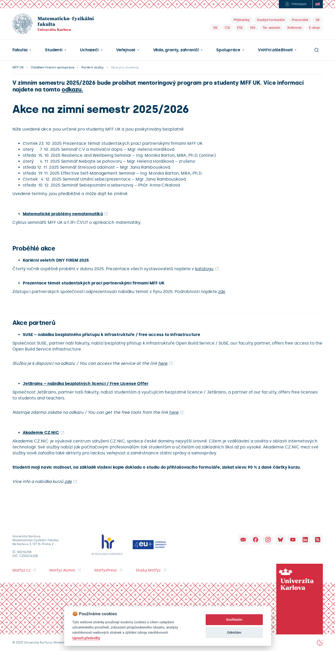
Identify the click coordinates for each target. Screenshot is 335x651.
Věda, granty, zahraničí (176, 50)
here (162, 363)
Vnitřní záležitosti (275, 50)
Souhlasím (234, 619)
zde (221, 291)
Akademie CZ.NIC (41, 432)
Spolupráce (228, 50)
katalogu (204, 268)
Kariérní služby (92, 67)
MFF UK (18, 67)
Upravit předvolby (86, 638)
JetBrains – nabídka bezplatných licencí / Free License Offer (86, 383)
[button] (22, 50)
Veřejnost (125, 50)
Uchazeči (89, 50)
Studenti (53, 50)
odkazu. (72, 89)
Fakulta (20, 50)
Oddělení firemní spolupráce (52, 67)
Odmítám (234, 632)
